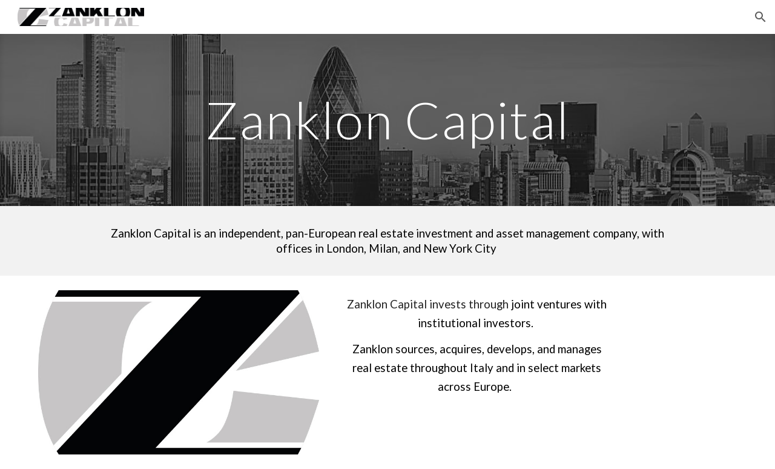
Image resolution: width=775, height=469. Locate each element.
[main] (387, 119)
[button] (760, 17)
